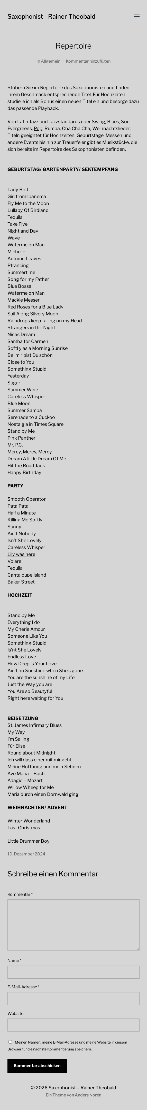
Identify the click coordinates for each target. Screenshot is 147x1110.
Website (15, 1013)
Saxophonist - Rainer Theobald (51, 16)
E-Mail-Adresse (23, 986)
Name (14, 960)
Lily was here (21, 554)
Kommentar (20, 894)
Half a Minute (21, 513)
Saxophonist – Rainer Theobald (82, 1087)
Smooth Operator (26, 499)
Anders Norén (88, 1095)
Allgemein (50, 61)
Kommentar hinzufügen (88, 61)
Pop (38, 128)
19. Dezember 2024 (26, 853)
